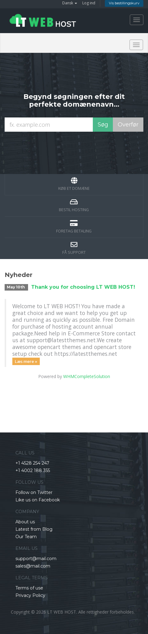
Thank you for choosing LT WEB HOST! (83, 287)
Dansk (69, 3)
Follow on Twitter (33, 492)
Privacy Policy (30, 595)
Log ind (88, 3)
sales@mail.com (32, 566)
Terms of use (29, 588)
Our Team (26, 536)
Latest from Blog (33, 529)
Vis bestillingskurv (124, 3)
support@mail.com (35, 558)
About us (25, 522)
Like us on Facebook (37, 500)
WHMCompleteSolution (86, 376)
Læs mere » (26, 361)
